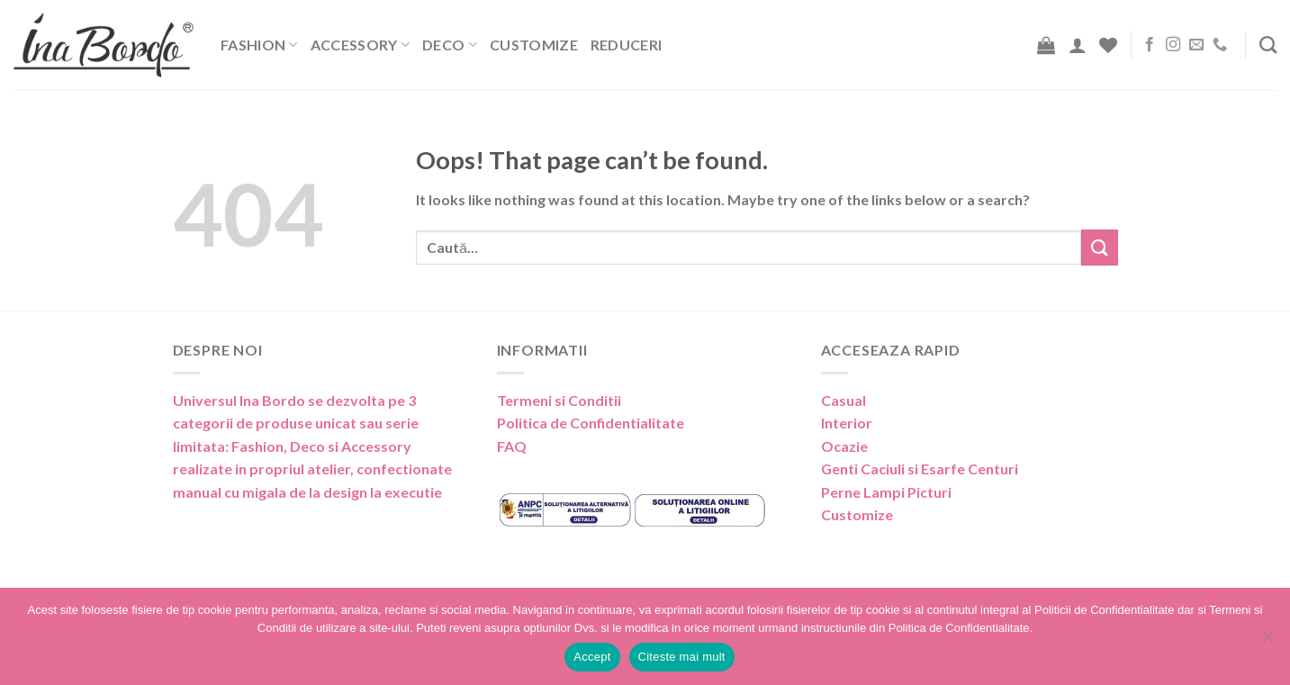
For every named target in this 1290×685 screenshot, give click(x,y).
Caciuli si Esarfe (913, 468)
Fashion (259, 45)
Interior (846, 422)
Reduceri (627, 44)
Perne (841, 491)
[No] (1267, 641)
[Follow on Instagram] (1173, 45)
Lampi (884, 491)
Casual (843, 400)
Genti (839, 468)
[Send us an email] (1196, 45)
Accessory (360, 45)
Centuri (993, 468)
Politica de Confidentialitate (590, 422)
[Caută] (1267, 44)
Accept (591, 656)
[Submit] (1099, 247)
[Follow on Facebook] (1149, 45)
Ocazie (844, 446)
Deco (449, 45)
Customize (534, 44)
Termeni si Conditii (559, 400)
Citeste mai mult (682, 656)
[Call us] (1220, 45)
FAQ (512, 446)
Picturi (929, 491)
